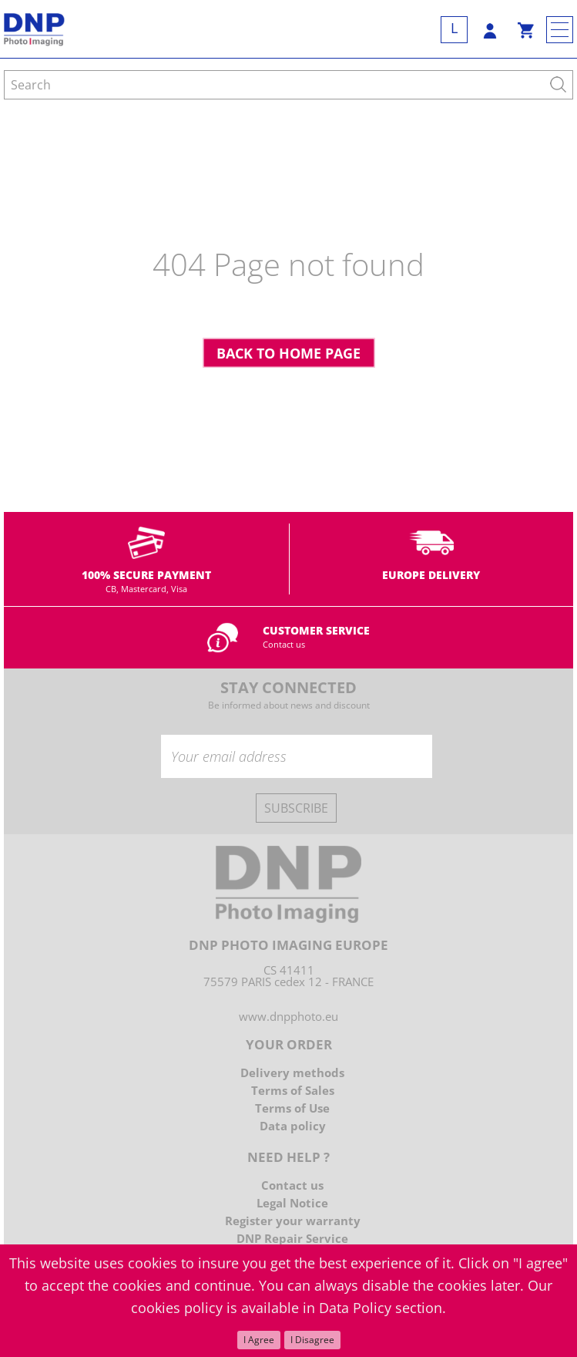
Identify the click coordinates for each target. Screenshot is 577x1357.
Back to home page (288, 353)
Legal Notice (292, 1203)
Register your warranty (293, 1220)
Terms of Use (292, 1108)
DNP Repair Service (292, 1238)
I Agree (258, 1339)
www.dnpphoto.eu (288, 1016)
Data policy (293, 1125)
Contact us (284, 644)
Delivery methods (292, 1072)
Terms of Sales (292, 1090)
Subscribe (296, 808)
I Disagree (312, 1339)
